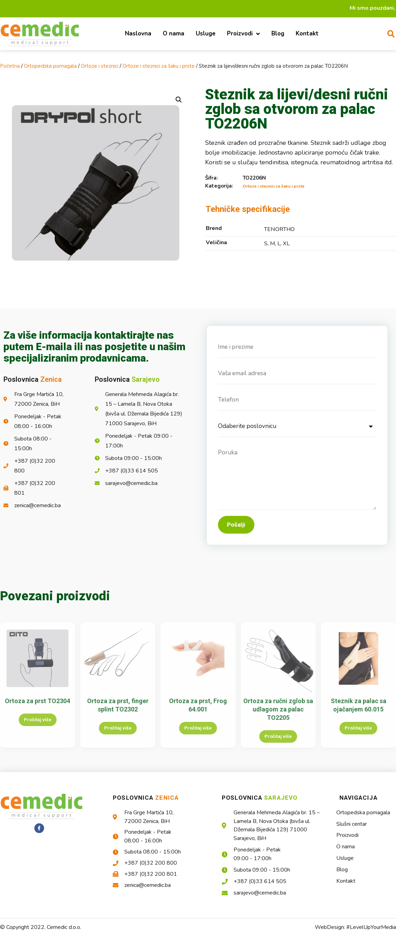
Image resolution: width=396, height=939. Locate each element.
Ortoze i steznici (99, 66)
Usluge (206, 34)
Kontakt (307, 34)
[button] (178, 99)
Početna (10, 66)
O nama (173, 34)
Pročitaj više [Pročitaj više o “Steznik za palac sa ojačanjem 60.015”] (358, 733)
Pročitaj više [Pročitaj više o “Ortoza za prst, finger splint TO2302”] (118, 733)
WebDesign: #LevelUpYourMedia (355, 933)
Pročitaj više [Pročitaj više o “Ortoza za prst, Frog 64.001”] (198, 733)
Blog (277, 34)
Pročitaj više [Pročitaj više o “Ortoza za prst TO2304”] (37, 725)
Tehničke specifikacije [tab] (247, 209)
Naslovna (138, 34)
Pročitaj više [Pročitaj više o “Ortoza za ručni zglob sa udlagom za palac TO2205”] (278, 741)
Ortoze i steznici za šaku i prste (159, 66)
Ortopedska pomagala (50, 66)
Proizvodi (243, 33)
